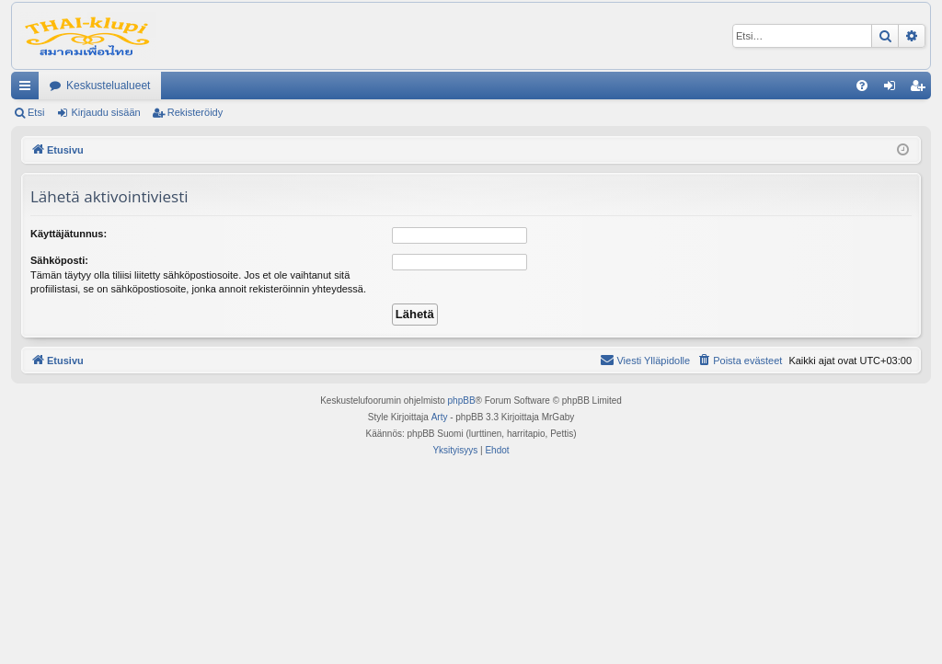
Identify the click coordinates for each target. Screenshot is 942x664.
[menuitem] (862, 85)
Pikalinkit (28, 89)
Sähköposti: (59, 260)
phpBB (462, 400)
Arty (439, 417)
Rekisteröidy (195, 112)
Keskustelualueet (108, 85)
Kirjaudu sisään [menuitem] (893, 89)
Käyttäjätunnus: (68, 233)
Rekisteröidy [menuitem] (921, 89)
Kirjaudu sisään (105, 112)
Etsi (36, 112)
